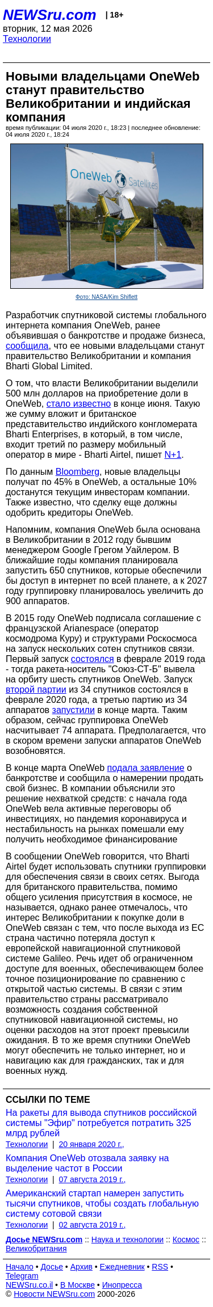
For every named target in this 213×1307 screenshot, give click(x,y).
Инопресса (122, 1284)
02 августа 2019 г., (92, 1224)
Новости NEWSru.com (54, 1293)
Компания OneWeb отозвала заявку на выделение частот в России (87, 1163)
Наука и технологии (127, 1239)
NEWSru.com (50, 14)
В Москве (77, 1284)
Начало (20, 1266)
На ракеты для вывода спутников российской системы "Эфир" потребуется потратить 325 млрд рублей (101, 1123)
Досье (51, 1266)
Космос (186, 1239)
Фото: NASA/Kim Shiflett (106, 297)
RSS (160, 1266)
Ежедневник (122, 1266)
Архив (81, 1266)
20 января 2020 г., (91, 1144)
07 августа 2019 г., (92, 1179)
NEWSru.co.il (29, 1284)
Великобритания (36, 1248)
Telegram (22, 1275)
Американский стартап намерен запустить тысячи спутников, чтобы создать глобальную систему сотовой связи (102, 1203)
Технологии (27, 39)
